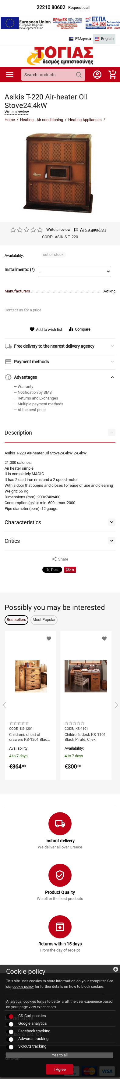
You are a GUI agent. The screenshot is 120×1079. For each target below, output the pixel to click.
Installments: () (20, 269)
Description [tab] (60, 432)
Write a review (17, 112)
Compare (79, 329)
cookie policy (23, 986)
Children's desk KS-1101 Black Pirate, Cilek (85, 737)
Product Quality (60, 892)
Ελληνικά (80, 38)
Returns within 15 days (60, 943)
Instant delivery (59, 840)
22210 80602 (51, 7)
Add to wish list (46, 329)
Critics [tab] (60, 540)
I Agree (60, 1069)
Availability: (14, 255)
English (104, 38)
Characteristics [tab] (60, 522)
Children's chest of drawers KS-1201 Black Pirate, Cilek (29, 737)
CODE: (47, 237)
